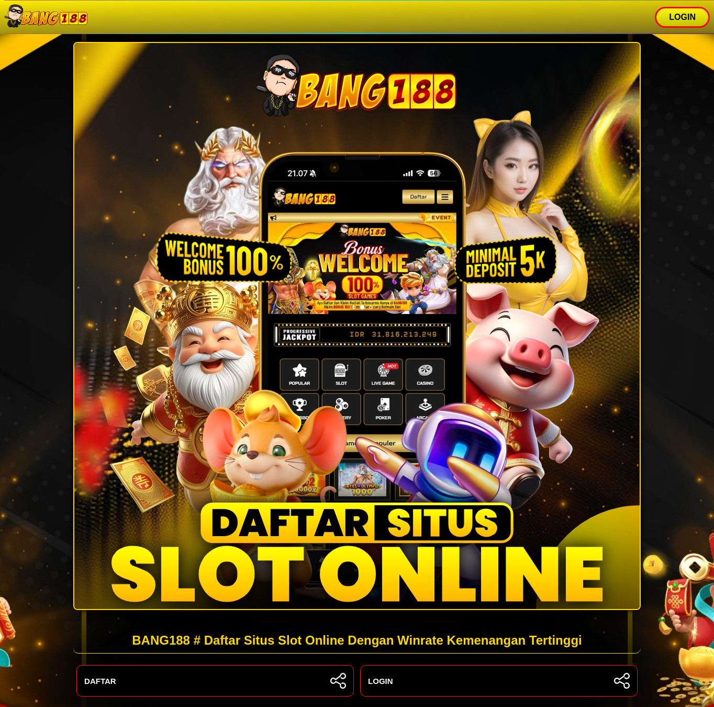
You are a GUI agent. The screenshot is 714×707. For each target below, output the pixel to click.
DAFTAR (215, 681)
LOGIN (682, 17)
